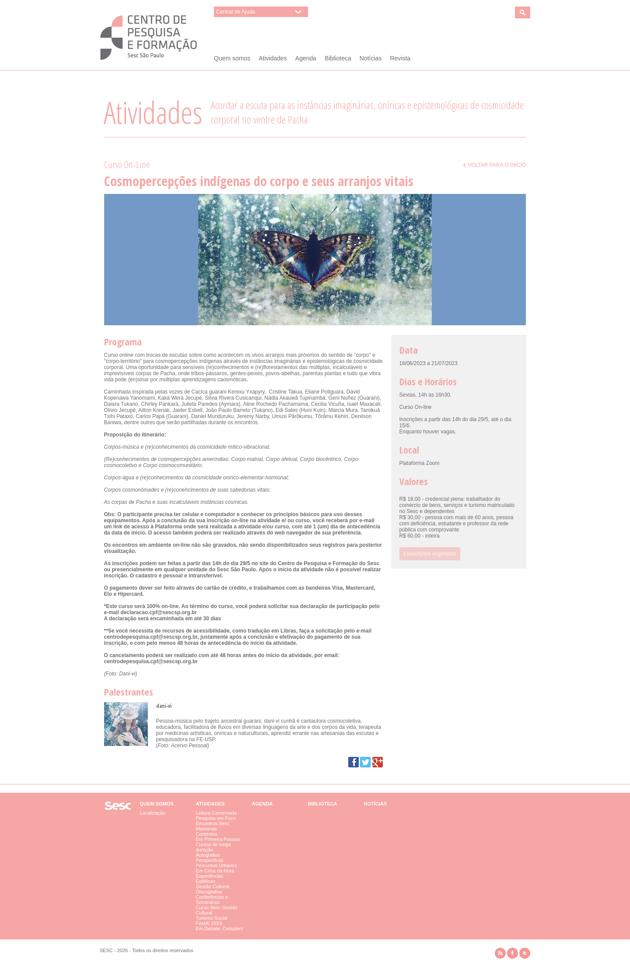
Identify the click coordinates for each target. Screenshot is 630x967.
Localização (152, 813)
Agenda (305, 58)
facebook (512, 953)
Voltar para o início (494, 165)
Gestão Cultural (212, 886)
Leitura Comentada (216, 813)
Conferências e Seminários (212, 899)
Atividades (273, 58)
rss (500, 953)
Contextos (207, 834)
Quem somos (232, 58)
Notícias (371, 58)
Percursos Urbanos (216, 865)
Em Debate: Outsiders (219, 928)
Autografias (208, 855)
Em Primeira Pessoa (218, 839)
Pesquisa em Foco (216, 818)
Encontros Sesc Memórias (213, 826)
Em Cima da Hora (215, 870)
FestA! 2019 (209, 923)
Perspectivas (210, 860)
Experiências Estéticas (210, 878)
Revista (400, 58)
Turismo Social (212, 918)
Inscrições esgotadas (430, 554)
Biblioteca (338, 58)
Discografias (209, 891)
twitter (524, 953)
